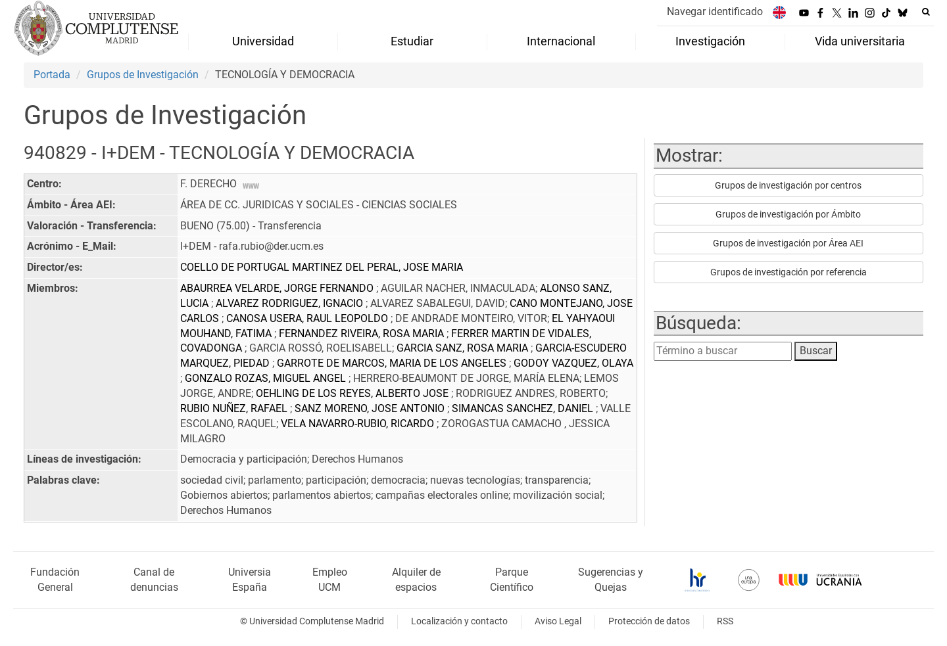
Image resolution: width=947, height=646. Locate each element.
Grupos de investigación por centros (788, 185)
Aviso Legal (558, 621)
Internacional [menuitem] (561, 41)
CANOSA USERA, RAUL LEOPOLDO (308, 318)
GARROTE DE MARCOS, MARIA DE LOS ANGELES (393, 363)
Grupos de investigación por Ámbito (788, 214)
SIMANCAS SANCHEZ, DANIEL (524, 408)
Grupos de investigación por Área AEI (788, 243)
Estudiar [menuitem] (412, 41)
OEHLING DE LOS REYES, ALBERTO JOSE (353, 393)
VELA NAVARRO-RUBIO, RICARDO (359, 423)
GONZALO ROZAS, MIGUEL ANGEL (267, 378)
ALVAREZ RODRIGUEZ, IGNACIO (291, 303)
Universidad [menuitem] (263, 41)
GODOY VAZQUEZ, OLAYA (573, 363)
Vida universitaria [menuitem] (860, 41)
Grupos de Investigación (143, 74)
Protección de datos (649, 621)
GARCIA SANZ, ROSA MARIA (464, 348)
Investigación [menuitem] (710, 41)
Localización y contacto (459, 621)
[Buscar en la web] (926, 11)
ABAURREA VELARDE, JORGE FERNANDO (278, 288)
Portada (52, 74)
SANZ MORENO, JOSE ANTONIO (371, 408)
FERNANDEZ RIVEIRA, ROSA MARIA (363, 333)
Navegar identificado (715, 11)
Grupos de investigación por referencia (788, 272)
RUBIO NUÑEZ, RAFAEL (235, 408)
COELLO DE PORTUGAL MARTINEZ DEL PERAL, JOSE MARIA (321, 267)
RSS (725, 621)
